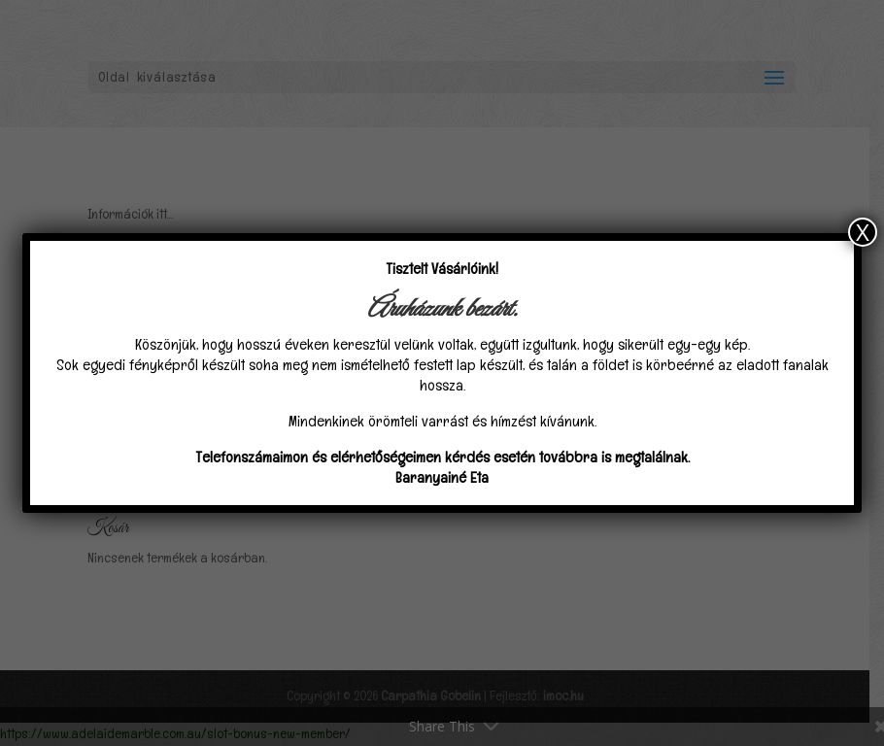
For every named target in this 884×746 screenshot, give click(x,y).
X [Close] (862, 232)
